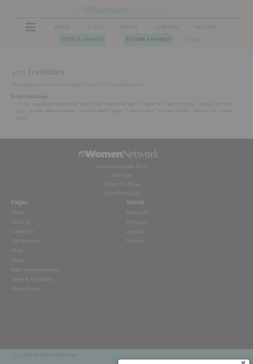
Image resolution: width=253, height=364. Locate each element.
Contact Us (23, 231)
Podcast (135, 241)
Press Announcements (35, 269)
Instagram (136, 222)
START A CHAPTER (82, 39)
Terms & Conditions (32, 279)
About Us (21, 222)
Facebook (137, 212)
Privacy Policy (26, 289)
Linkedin (135, 231)
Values (18, 260)
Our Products (25, 241)
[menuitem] (62, 27)
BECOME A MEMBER (148, 39)
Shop (16, 250)
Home (17, 212)
